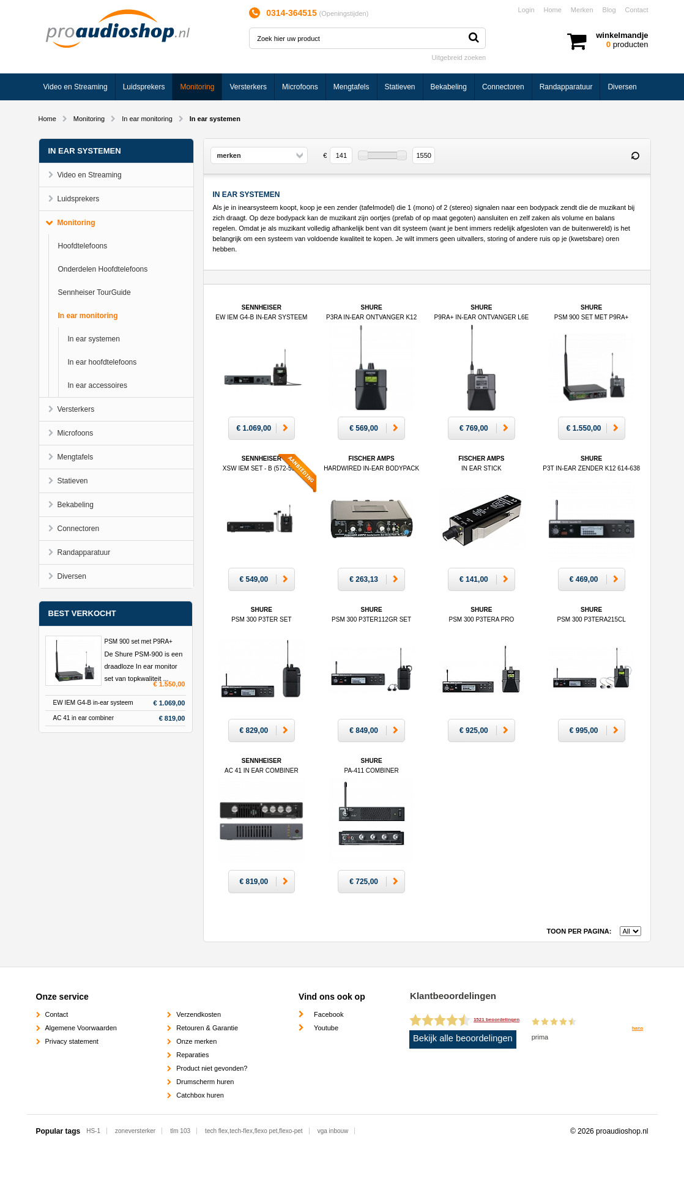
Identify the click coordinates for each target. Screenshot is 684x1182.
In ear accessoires (97, 385)
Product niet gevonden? (211, 1068)
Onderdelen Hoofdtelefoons (103, 269)
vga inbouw (333, 1131)
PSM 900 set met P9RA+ (139, 641)
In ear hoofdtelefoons (102, 362)
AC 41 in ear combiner (83, 718)
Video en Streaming (75, 87)
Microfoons (300, 87)
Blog (609, 9)
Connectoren (503, 87)
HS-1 (93, 1131)
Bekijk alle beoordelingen (463, 1038)
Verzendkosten (198, 1014)
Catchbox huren (200, 1095)
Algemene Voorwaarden (81, 1027)
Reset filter (635, 156)
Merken (582, 9)
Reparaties (192, 1054)
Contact (637, 9)
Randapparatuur (566, 87)
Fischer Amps (371, 468)
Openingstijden (343, 13)
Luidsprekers (144, 87)
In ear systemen (94, 339)
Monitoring (197, 87)
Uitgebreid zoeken (459, 57)
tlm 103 (180, 1131)
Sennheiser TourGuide (94, 292)
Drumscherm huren (205, 1081)
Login (526, 9)
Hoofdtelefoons (83, 246)
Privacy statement (72, 1041)
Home (553, 9)
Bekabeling (449, 87)
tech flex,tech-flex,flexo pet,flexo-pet (254, 1131)
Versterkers (248, 87)
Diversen (622, 87)
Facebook (328, 1014)
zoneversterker (135, 1131)
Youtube (326, 1027)
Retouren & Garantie (207, 1027)
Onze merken (196, 1041)
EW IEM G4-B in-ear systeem (93, 702)
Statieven (400, 87)
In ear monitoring (147, 118)
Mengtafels (351, 87)
